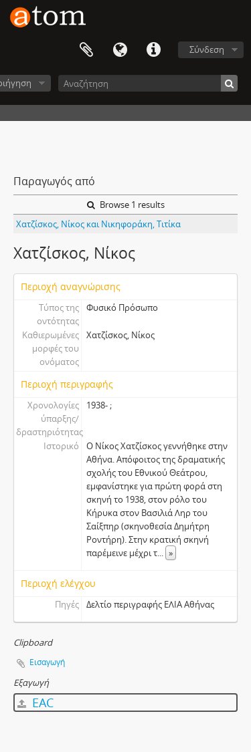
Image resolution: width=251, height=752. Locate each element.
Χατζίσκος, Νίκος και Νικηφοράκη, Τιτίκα (98, 224)
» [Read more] (171, 553)
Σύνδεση (206, 49)
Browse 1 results (126, 205)
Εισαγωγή (47, 662)
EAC (35, 703)
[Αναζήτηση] (148, 83)
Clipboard (86, 50)
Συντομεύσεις (153, 50)
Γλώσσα (120, 50)
